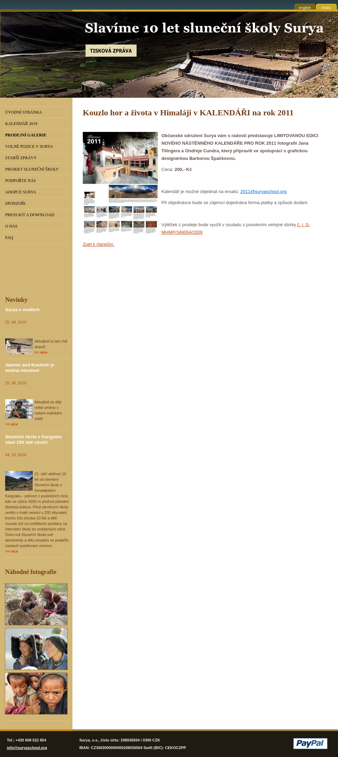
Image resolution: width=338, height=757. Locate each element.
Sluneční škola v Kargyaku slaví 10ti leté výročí (33, 439)
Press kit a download (29, 214)
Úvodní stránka (23, 112)
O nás (11, 226)
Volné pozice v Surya (29, 146)
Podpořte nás (20, 180)
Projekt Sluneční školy (32, 169)
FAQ (9, 237)
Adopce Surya (20, 192)
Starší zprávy (21, 157)
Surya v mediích (22, 309)
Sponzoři (15, 203)
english (305, 8)
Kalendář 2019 (21, 123)
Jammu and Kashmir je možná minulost (29, 367)
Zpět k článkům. (99, 244)
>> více (40, 352)
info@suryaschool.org (27, 748)
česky (326, 8)
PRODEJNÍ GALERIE (26, 135)
